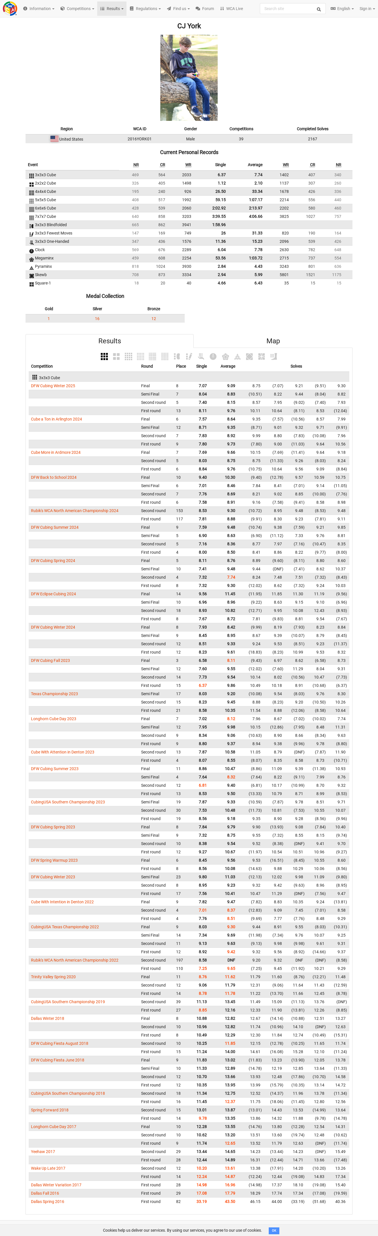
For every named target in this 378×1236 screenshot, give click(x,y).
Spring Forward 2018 (50, 1110)
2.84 (222, 266)
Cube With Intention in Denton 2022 (62, 902)
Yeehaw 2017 (43, 1151)
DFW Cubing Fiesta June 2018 (57, 1060)
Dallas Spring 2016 (47, 1201)
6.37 (222, 175)
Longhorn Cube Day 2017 (53, 1126)
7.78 (258, 249)
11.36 (220, 241)
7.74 (258, 175)
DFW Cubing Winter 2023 (53, 877)
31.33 (257, 233)
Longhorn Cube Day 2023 (53, 718)
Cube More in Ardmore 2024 (56, 452)
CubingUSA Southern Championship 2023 (68, 802)
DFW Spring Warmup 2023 (54, 860)
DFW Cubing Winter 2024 (53, 627)
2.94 (222, 274)
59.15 (220, 199)
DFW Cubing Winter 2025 (53, 385)
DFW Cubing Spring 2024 (53, 560)
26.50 (220, 191)
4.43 (258, 266)
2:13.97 (255, 208)
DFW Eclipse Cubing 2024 (53, 594)
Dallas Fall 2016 (45, 1193)
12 (153, 318)
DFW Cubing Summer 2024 (55, 527)
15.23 (257, 241)
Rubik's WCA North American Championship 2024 (74, 510)
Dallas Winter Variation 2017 (56, 1185)
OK (274, 1231)
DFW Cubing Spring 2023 (53, 827)
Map (273, 341)
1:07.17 (255, 199)
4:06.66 (255, 216)
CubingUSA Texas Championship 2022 (65, 927)
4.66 (222, 283)
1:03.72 (255, 258)
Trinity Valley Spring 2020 (53, 977)
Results (109, 341)
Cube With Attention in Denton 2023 (62, 752)
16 (97, 318)
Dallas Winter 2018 (47, 1018)
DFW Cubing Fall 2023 (50, 660)
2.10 (258, 183)
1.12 (222, 183)
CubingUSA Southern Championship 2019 (68, 1001)
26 (223, 233)
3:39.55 (219, 216)
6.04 (222, 249)
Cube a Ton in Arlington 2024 (56, 419)
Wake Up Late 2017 (48, 1168)
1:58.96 (219, 224)
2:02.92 (219, 208)
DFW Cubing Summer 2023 (55, 768)
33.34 (257, 191)
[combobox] (293, 8)
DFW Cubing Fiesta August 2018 (59, 1043)
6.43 (258, 283)
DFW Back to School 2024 (54, 477)
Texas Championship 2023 (54, 693)
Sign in (367, 8)
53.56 (220, 258)
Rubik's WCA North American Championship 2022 (74, 960)
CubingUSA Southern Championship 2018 (68, 1093)
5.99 (258, 274)
